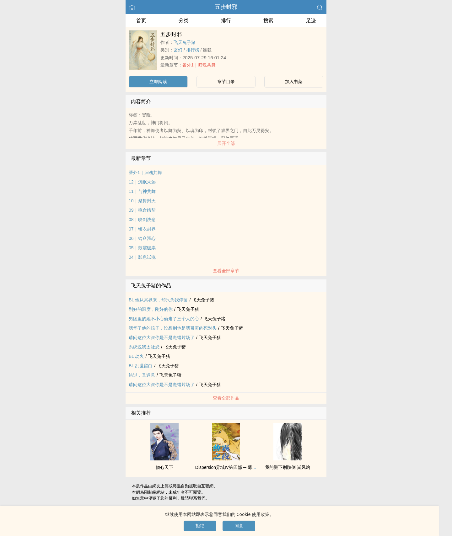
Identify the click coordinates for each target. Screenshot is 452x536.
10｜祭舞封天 (142, 200)
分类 (184, 20)
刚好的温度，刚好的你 (151, 309)
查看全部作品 (226, 398)
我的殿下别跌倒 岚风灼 (287, 467)
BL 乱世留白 (141, 365)
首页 (141, 20)
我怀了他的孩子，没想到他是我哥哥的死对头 (173, 328)
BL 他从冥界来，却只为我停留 (158, 299)
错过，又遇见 (142, 375)
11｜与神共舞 (142, 191)
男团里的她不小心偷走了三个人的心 (164, 318)
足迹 (311, 20)
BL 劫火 (136, 356)
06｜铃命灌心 (142, 238)
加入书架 (294, 81)
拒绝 (200, 525)
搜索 (268, 20)
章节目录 (226, 81)
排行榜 (192, 49)
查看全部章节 (226, 270)
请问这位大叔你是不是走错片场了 (162, 337)
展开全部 (226, 143)
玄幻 (178, 49)
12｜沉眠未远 (142, 181)
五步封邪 (226, 7)
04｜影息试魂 (142, 257)
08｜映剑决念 (142, 219)
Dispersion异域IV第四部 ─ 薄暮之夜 (230, 467)
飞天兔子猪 (185, 42)
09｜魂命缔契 (142, 210)
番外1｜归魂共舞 (199, 64)
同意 (238, 525)
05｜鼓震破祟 (142, 247)
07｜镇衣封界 (142, 228)
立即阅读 (158, 81)
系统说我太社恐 (144, 346)
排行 (226, 20)
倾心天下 (164, 467)
